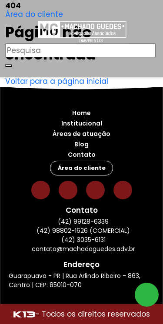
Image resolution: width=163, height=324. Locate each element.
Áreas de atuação (81, 133)
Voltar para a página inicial (56, 81)
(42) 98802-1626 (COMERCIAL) (83, 230)
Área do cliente (34, 14)
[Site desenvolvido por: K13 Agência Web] (24, 314)
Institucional (81, 123)
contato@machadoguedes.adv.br (83, 249)
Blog (81, 144)
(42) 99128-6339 (83, 221)
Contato (82, 154)
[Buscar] (8, 65)
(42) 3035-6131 (83, 239)
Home (81, 113)
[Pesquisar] (80, 50)
